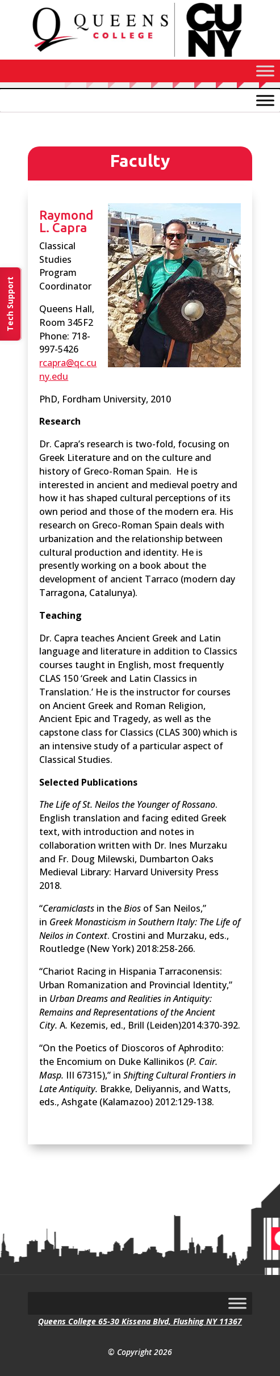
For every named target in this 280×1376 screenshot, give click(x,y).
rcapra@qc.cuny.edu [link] (68, 369)
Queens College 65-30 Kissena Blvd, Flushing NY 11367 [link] (140, 1321)
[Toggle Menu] (265, 70)
